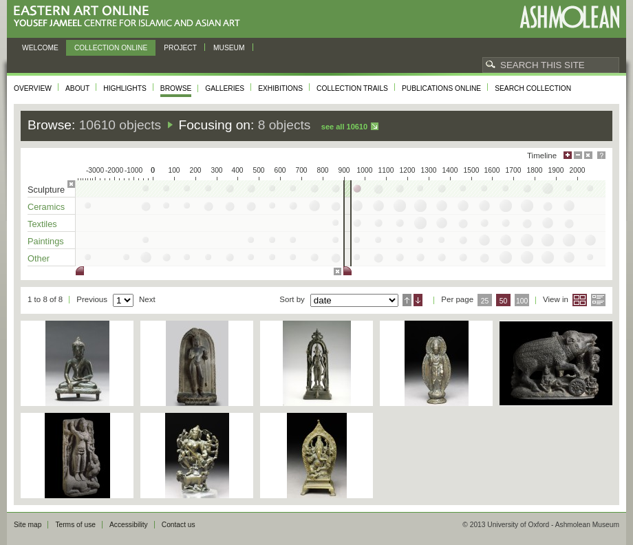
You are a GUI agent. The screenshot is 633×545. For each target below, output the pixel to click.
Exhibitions (280, 88)
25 (485, 301)
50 (504, 301)
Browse (176, 88)
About (77, 88)
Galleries (224, 88)
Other (39, 258)
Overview (33, 88)
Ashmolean (569, 17)
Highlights (125, 88)
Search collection (533, 88)
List (598, 300)
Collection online (110, 48)
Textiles (42, 224)
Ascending (407, 300)
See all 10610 (344, 126)
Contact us (178, 524)
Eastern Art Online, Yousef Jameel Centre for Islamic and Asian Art (130, 17)
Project (180, 48)
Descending (418, 300)
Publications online (441, 88)
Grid (579, 300)
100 (522, 301)
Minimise (578, 155)
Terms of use (75, 524)
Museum (229, 48)
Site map (27, 524)
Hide (588, 155)
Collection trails (352, 88)
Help (601, 155)
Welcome (40, 48)
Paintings (46, 241)
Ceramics (46, 207)
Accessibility (128, 524)
